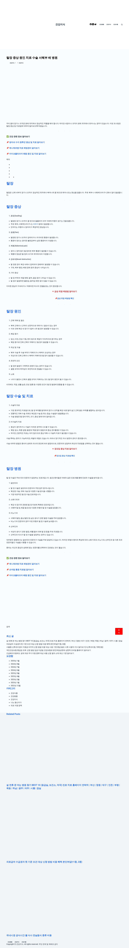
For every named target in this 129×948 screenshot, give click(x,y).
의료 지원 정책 (16, 705)
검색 (8, 627)
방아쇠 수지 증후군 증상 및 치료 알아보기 (27, 142)
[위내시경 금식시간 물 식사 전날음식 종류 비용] (64, 900)
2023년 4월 (15, 676)
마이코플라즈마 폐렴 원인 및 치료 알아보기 (27, 154)
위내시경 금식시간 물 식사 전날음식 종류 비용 (29, 935)
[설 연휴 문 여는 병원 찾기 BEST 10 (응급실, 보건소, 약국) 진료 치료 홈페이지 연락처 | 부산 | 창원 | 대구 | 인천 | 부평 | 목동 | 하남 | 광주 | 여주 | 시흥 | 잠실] (64, 750)
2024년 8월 (15, 664)
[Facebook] (91, 25)
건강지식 (60, 24)
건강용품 (14, 696)
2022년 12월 (15, 686)
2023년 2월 (15, 679)
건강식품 (14, 693)
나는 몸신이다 (16, 702)
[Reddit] (95, 25)
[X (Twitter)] (93, 25)
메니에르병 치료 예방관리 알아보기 (24, 148)
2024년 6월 (15, 670)
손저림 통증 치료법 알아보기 (21, 569)
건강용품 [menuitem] (101, 24)
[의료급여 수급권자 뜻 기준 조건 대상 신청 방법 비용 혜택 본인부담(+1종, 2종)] (64, 827)
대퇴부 (35, 224)
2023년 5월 (15, 673)
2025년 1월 (15, 661)
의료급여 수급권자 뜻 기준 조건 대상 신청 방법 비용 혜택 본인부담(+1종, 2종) (36, 644)
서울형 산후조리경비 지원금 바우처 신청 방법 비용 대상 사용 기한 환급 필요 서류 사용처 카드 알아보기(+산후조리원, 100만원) (54, 647)
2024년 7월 (15, 667)
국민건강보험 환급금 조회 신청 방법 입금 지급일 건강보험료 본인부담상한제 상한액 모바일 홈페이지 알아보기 (48, 650)
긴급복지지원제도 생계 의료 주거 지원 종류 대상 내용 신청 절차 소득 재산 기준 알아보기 (40, 653)
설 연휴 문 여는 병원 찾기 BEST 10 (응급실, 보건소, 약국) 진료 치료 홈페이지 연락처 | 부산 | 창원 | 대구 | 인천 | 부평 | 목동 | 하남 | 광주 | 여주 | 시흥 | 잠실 (64, 641)
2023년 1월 (15, 682)
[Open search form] (122, 24)
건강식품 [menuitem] (115, 24)
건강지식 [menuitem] (108, 24)
